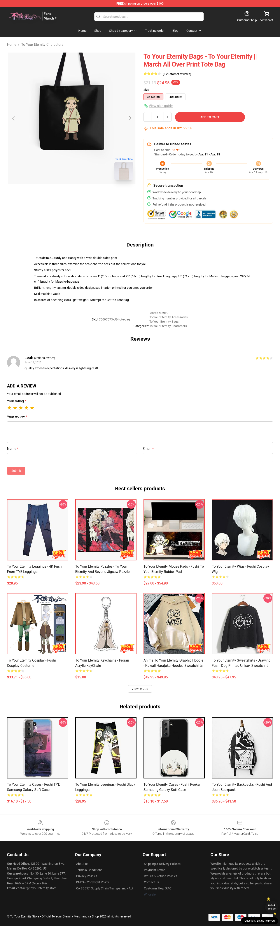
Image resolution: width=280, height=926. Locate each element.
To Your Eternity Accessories (168, 317)
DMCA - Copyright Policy (92, 882)
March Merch (158, 313)
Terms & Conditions (89, 870)
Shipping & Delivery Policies (162, 864)
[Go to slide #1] (60, 193)
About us (82, 864)
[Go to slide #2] (83, 193)
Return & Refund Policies (160, 876)
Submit (16, 470)
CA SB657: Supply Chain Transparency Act (104, 888)
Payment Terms (154, 870)
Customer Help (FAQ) (158, 888)
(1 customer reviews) (177, 74)
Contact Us (151, 882)
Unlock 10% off (272, 907)
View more (140, 688)
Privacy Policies (86, 876)
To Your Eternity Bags (163, 321)
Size (146, 90)
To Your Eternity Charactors (42, 44)
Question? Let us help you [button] (260, 920)
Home (11, 44)
